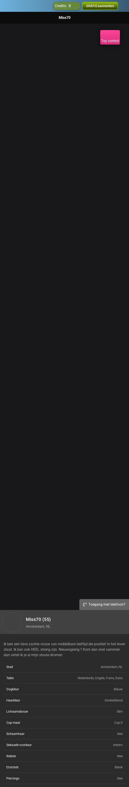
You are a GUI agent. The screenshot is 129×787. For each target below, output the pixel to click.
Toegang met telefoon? (104, 604)
